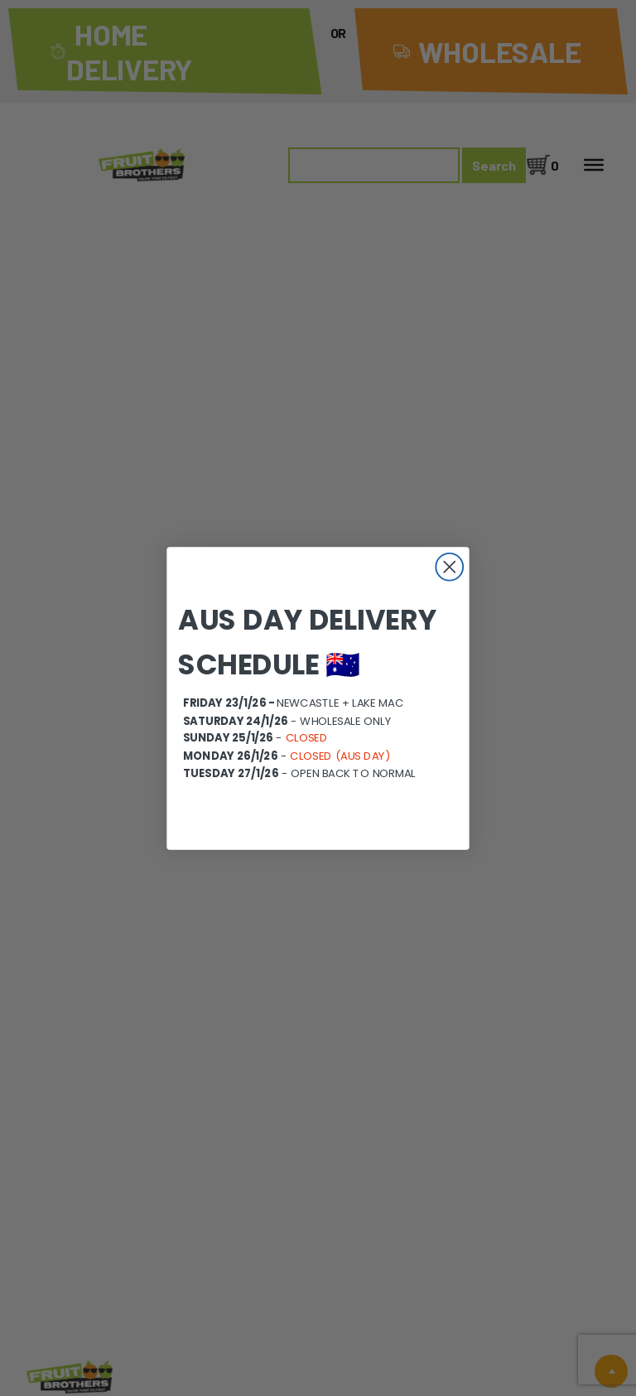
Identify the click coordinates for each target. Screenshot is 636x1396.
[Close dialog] (449, 566)
